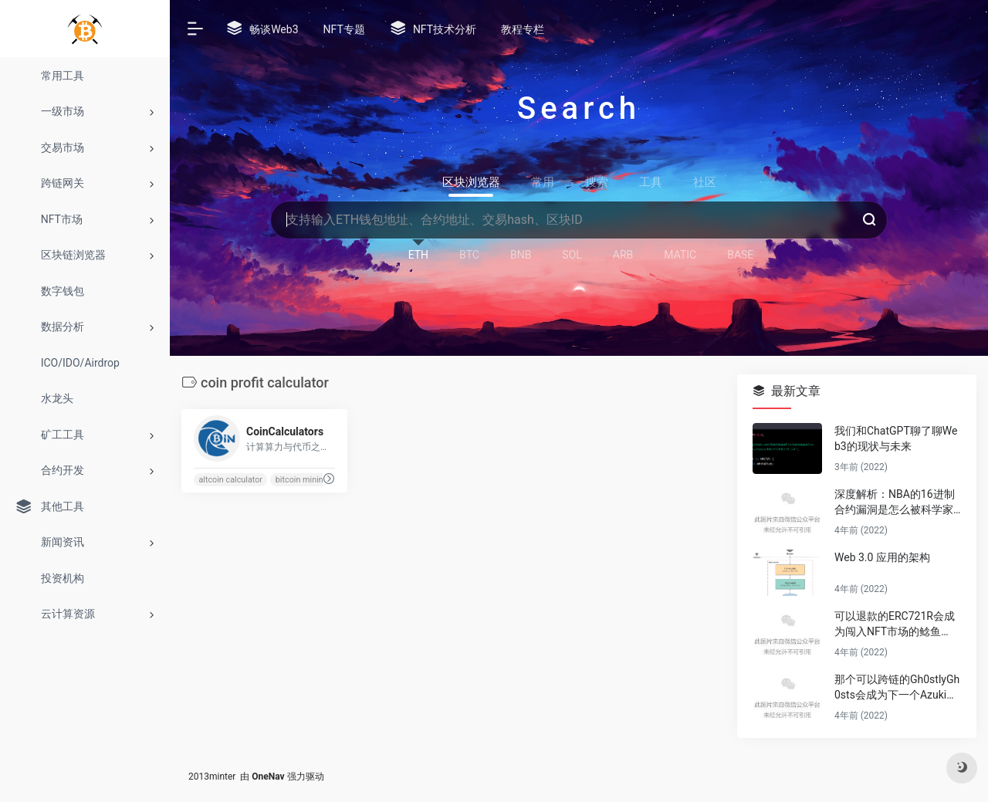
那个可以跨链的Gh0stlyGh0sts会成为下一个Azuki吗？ (896, 687)
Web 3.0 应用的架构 (882, 557)
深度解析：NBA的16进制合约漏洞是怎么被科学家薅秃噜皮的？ (894, 502)
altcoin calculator (230, 480)
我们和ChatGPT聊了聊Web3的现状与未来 (895, 438)
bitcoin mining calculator (321, 480)
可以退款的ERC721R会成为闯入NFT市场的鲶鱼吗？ (894, 624)
